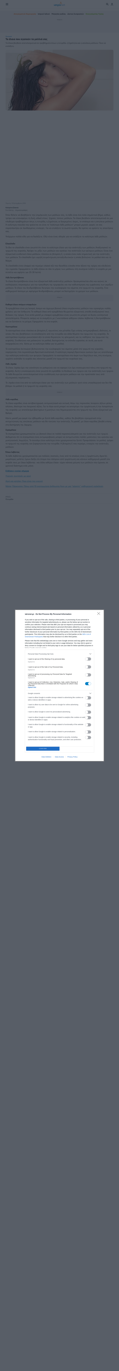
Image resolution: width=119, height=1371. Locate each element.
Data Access (59, 757)
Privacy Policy (72, 757)
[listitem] (59, 654)
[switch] (88, 659)
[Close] (99, 614)
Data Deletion (46, 757)
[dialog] (59, 685)
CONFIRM (43, 749)
